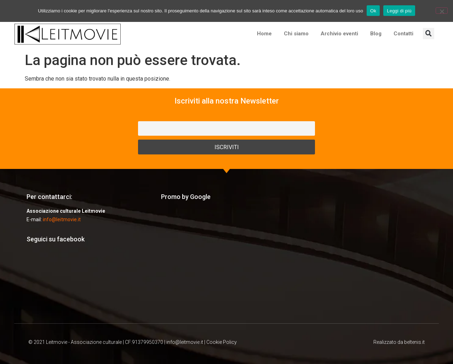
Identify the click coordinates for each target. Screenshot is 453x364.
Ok (373, 10)
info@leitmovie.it (62, 219)
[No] (442, 10)
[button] (428, 33)
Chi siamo (296, 33)
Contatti (403, 33)
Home (264, 33)
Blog (376, 33)
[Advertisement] (226, 261)
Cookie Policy (221, 342)
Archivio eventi (339, 33)
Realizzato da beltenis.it (399, 342)
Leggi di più (399, 10)
